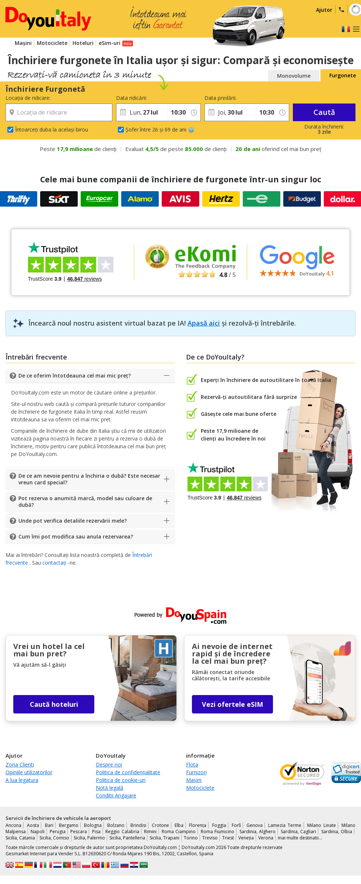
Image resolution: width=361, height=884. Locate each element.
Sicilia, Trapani (164, 838)
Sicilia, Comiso (54, 838)
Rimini (150, 831)
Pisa (96, 831)
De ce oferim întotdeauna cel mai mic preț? (74, 375)
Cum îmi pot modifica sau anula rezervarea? (75, 536)
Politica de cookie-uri (121, 779)
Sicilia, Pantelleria (127, 838)
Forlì (236, 825)
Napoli (38, 831)
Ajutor (324, 9)
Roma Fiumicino (217, 831)
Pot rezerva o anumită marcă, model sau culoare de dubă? (85, 501)
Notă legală (109, 787)
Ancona (13, 825)
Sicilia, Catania (20, 838)
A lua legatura (22, 779)
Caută (324, 112)
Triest (228, 838)
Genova (254, 825)
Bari (49, 825)
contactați (54, 562)
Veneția (246, 838)
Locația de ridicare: (28, 97)
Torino (191, 838)
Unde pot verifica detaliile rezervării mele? (72, 520)
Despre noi (109, 764)
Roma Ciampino (179, 831)
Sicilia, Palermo (89, 838)
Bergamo (68, 825)
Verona (265, 838)
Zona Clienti (20, 764)
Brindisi (138, 825)
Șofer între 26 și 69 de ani (160, 129)
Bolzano (116, 825)
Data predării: (220, 97)
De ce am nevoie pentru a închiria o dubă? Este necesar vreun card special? (89, 479)
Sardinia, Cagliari (298, 831)
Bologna (93, 825)
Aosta (33, 825)
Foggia (219, 825)
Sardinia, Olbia (336, 831)
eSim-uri (109, 42)
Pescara (78, 831)
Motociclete (52, 42)
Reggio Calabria (122, 831)
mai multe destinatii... (300, 838)
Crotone (160, 825)
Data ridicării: (131, 97)
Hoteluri (83, 42)
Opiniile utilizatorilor (29, 772)
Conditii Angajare (116, 795)
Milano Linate (321, 825)
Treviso (210, 838)
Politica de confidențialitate (128, 772)
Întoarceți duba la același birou (51, 129)
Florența (197, 825)
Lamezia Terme (284, 825)
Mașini (23, 42)
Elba (179, 825)
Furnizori (196, 772)
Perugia (58, 831)
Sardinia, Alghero (257, 831)
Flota (192, 764)
